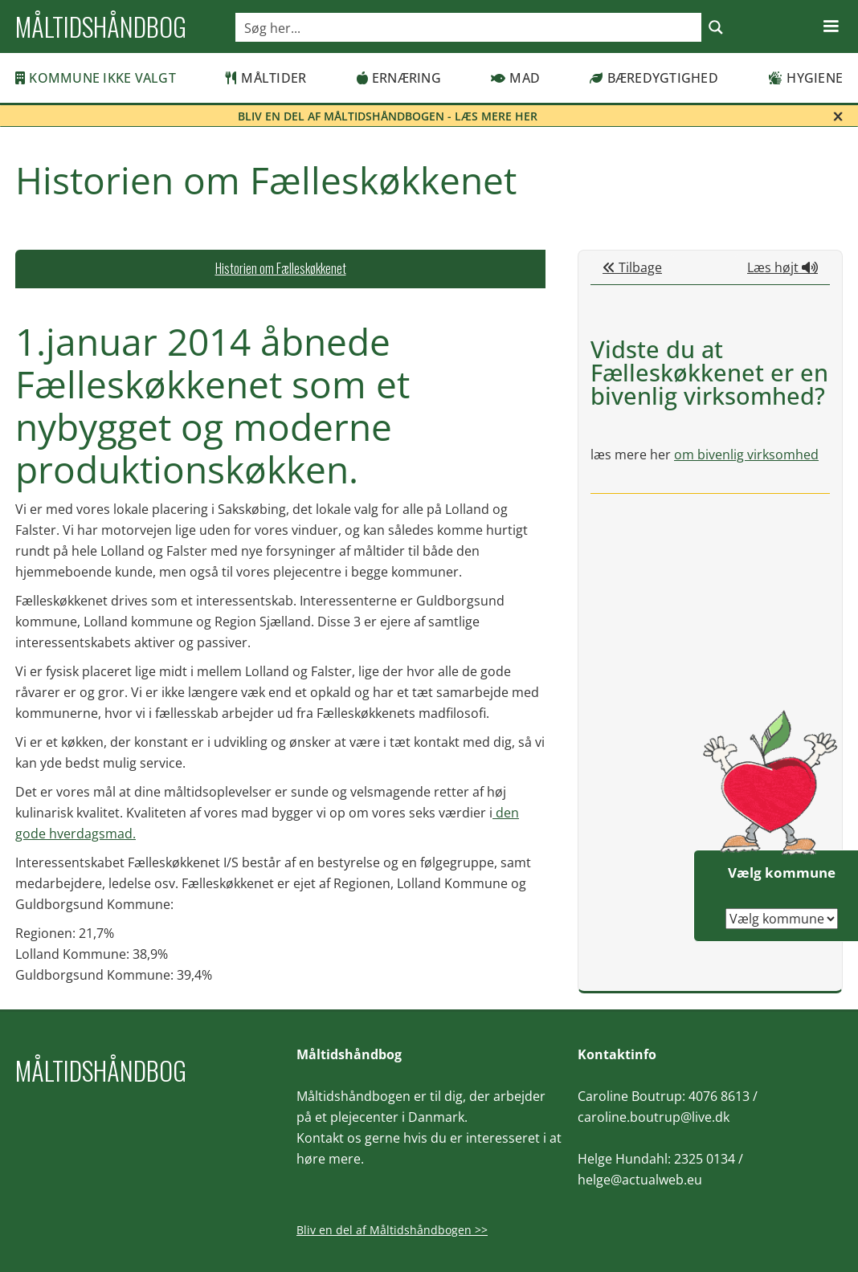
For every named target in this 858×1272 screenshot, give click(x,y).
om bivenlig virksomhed (746, 454)
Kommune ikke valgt (95, 78)
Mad (515, 78)
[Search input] (469, 27)
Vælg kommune (782, 872)
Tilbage (632, 267)
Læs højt (782, 267)
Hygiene (805, 78)
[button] (831, 26)
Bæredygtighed (654, 78)
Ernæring (399, 78)
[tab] (280, 269)
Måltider (266, 78)
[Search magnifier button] (715, 27)
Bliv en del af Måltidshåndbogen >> (392, 1229)
